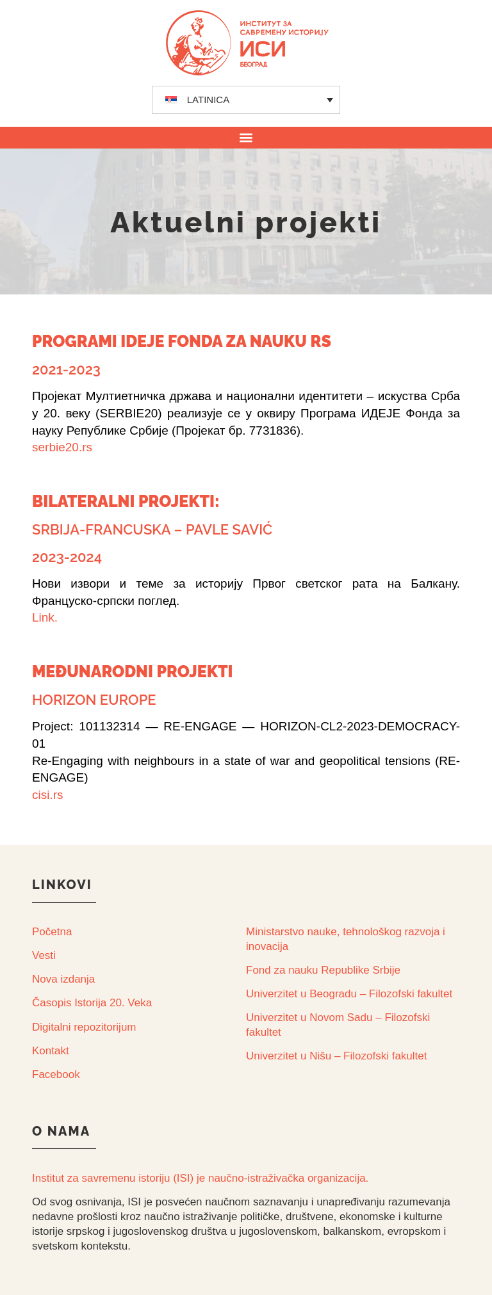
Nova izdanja (63, 979)
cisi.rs (47, 794)
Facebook (56, 1074)
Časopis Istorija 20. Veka (92, 1003)
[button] (246, 137)
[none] (246, 100)
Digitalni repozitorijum (84, 1027)
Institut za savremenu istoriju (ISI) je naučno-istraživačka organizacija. (200, 1178)
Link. (45, 617)
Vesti (44, 955)
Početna (52, 932)
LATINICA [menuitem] (208, 99)
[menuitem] (246, 100)
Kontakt (50, 1051)
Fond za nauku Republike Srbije (323, 970)
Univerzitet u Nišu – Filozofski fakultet (336, 1056)
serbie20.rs (62, 447)
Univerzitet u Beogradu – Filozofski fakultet (349, 994)
